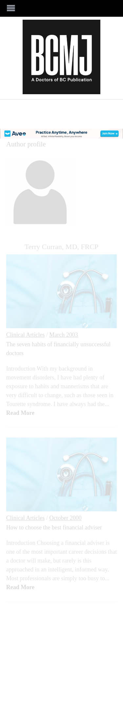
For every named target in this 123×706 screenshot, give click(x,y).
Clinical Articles (25, 335)
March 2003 (63, 335)
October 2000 (65, 518)
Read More (20, 413)
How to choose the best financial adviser (54, 527)
